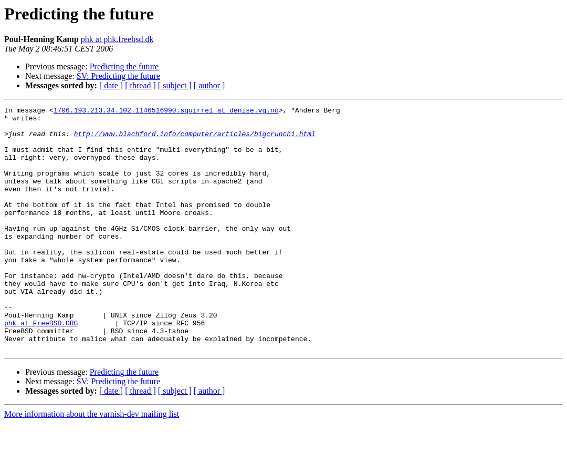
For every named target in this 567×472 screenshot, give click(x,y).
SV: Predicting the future (118, 75)
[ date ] (111, 85)
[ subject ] (175, 85)
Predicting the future (124, 66)
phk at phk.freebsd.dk (117, 39)
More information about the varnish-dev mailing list (91, 462)
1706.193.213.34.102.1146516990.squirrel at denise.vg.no (166, 111)
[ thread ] (140, 85)
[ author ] (209, 85)
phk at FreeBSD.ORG (41, 367)
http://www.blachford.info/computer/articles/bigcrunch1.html (195, 140)
